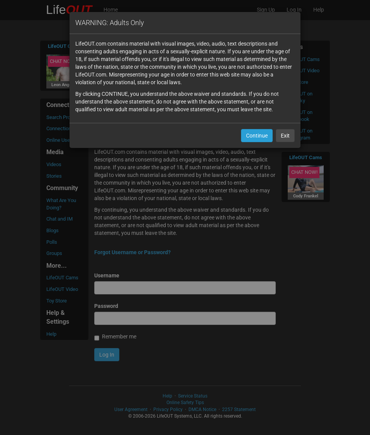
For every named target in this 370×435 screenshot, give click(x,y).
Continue (257, 136)
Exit (285, 136)
